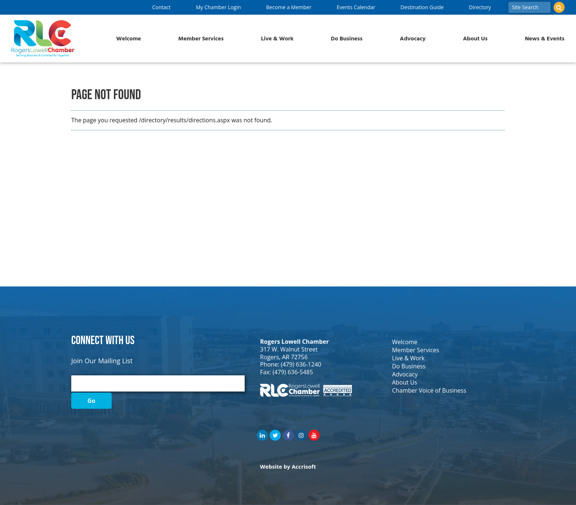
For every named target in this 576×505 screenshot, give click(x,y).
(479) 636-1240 (301, 364)
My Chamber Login (218, 7)
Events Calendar (356, 7)
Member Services (200, 39)
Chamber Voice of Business (429, 390)
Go (91, 401)
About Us (475, 39)
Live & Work (277, 39)
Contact (161, 7)
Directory (480, 7)
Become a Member (288, 7)
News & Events (545, 39)
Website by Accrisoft (288, 466)
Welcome (128, 39)
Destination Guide (421, 7)
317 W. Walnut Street (289, 349)
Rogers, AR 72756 (284, 357)
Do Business (347, 39)
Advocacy (412, 39)
